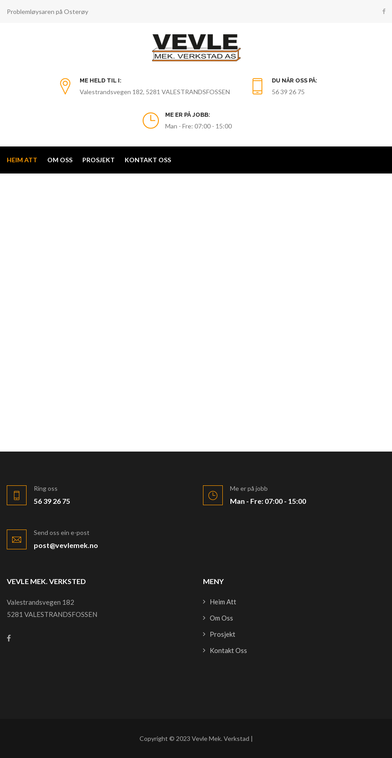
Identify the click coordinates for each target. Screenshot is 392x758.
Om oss (59, 160)
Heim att (22, 160)
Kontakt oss (148, 160)
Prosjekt (98, 160)
